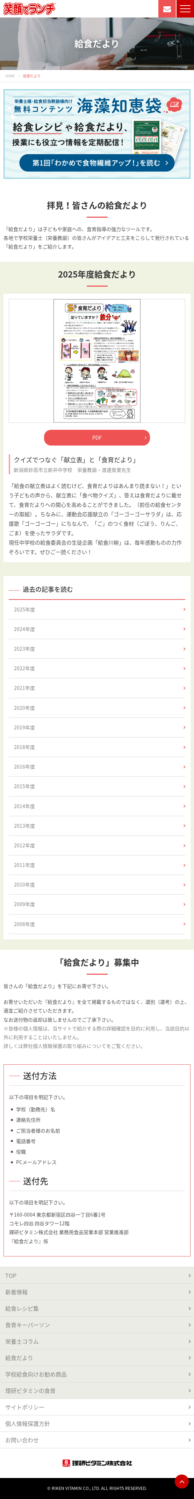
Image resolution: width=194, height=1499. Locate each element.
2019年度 (99, 727)
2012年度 (99, 845)
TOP (10, 1275)
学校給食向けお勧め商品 (36, 1374)
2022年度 (99, 668)
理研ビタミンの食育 (30, 1390)
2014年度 (99, 806)
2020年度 (99, 707)
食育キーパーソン (27, 1325)
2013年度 (99, 825)
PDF (119, 437)
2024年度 (99, 628)
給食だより (19, 1357)
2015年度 (99, 786)
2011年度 (99, 864)
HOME (10, 75)
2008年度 (99, 923)
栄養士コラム (22, 1341)
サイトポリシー (24, 1407)
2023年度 (99, 648)
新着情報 (16, 1292)
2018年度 (99, 746)
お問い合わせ (22, 1440)
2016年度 (99, 766)
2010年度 (99, 884)
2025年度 (99, 609)
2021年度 (99, 687)
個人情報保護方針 (27, 1423)
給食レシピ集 (22, 1308)
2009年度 (99, 904)
